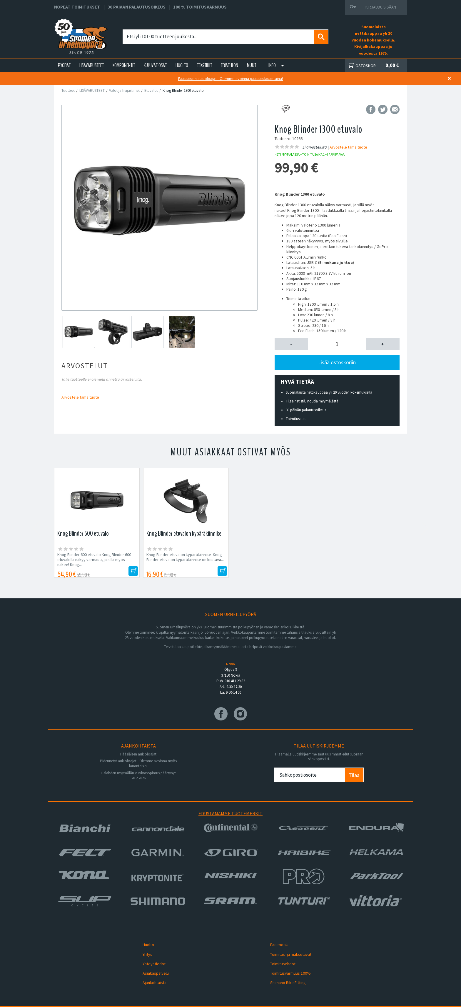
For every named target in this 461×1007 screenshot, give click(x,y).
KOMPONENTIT (124, 65)
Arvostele (80, 397)
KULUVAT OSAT (155, 65)
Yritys (143, 950)
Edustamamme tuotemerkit (230, 813)
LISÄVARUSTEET (91, 65)
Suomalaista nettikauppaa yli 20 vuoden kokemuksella (329, 392)
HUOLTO (182, 65)
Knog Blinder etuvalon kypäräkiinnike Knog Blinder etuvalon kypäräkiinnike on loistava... (185, 557)
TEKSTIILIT (204, 65)
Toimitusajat (296, 418)
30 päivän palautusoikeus (306, 409)
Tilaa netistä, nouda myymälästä (312, 401)
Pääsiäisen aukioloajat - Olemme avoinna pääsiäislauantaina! (230, 78)
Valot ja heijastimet (124, 90)
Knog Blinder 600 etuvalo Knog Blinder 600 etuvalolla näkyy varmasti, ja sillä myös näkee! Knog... (94, 559)
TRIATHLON (229, 65)
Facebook (275, 943)
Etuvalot (151, 90)
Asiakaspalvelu (151, 964)
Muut (251, 65)
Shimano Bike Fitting (284, 971)
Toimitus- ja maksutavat (286, 950)
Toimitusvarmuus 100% (286, 964)
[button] (291, 344)
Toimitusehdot (278, 957)
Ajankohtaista (150, 971)
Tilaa (354, 775)
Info (272, 65)
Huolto (144, 943)
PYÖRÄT (64, 65)
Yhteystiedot (149, 957)
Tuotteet (68, 90)
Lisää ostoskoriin (337, 362)
